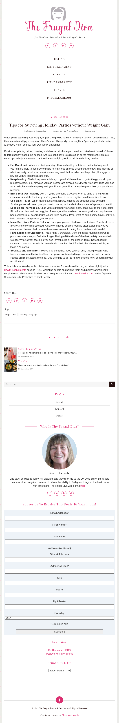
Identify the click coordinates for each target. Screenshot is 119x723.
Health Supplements (15, 270)
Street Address (59, 554)
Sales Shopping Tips (29, 348)
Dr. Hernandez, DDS (59, 650)
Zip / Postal (59, 601)
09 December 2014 (25, 356)
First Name (59, 524)
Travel (59, 90)
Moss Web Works (70, 715)
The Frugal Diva (71, 131)
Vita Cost (23, 361)
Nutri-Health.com (84, 273)
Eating (59, 59)
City (59, 578)
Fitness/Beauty (59, 82)
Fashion (59, 74)
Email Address (59, 513)
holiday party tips (28, 314)
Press (59, 415)
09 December (40, 131)
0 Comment (90, 131)
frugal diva (10, 314)
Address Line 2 (59, 566)
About (59, 402)
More (83, 486)
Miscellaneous (59, 97)
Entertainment (59, 67)
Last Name (59, 536)
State (59, 589)
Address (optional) (59, 548)
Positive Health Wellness (59, 653)
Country (59, 613)
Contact (59, 408)
